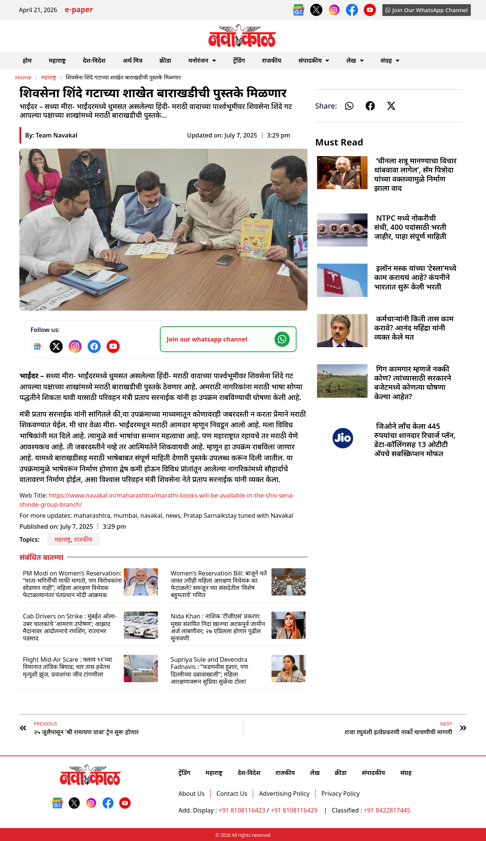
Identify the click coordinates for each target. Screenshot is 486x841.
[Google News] (37, 346)
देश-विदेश (94, 60)
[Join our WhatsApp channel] (228, 339)
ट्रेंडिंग (239, 60)
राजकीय (271, 60)
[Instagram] (75, 346)
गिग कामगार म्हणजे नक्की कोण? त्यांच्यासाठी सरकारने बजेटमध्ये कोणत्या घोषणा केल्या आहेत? (412, 383)
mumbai (125, 515)
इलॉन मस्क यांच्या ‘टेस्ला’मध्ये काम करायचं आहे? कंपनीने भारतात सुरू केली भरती (415, 277)
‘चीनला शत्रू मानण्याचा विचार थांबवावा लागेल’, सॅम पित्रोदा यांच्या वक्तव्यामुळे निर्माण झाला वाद (415, 174)
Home (23, 77)
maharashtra (92, 515)
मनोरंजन (202, 60)
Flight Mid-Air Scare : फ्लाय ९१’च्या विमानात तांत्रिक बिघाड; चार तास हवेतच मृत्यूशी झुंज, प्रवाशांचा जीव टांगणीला (67, 666)
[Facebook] (94, 346)
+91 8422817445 (387, 810)
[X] (56, 346)
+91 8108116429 (295, 810)
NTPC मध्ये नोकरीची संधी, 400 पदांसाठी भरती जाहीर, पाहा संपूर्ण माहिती (410, 227)
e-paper (79, 10)
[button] (349, 105)
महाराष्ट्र (57, 60)
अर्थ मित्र (132, 60)
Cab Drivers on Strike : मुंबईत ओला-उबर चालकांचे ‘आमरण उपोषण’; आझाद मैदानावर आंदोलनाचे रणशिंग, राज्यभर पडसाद (70, 627)
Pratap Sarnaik (204, 515)
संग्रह (390, 60)
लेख (354, 60)
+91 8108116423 (242, 810)
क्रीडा (165, 60)
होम (27, 60)
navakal (151, 515)
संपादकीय (314, 60)
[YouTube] (113, 346)
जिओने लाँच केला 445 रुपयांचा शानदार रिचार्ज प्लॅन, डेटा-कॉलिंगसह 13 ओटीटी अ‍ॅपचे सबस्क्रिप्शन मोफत (415, 440)
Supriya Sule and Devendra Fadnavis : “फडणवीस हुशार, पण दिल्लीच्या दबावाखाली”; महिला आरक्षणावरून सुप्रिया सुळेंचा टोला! (209, 670)
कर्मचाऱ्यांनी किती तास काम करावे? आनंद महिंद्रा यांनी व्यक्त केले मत (414, 327)
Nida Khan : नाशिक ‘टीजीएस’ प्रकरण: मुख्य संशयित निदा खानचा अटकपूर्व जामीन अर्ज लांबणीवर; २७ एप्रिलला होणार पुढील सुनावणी (218, 627)
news (173, 515)
